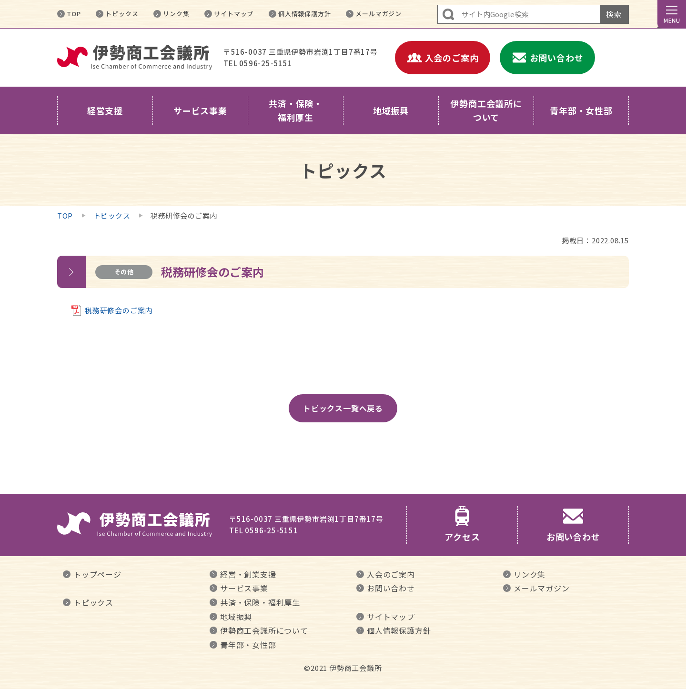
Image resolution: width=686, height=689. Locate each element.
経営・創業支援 (248, 574)
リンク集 (176, 13)
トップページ (97, 574)
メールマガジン (378, 13)
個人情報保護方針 (304, 13)
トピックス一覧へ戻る (343, 408)
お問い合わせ (391, 588)
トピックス (121, 13)
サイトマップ (233, 13)
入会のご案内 (391, 574)
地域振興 (236, 616)
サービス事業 (244, 588)
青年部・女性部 (248, 644)
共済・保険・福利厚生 (260, 602)
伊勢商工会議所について (264, 630)
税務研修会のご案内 (118, 310)
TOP (74, 13)
